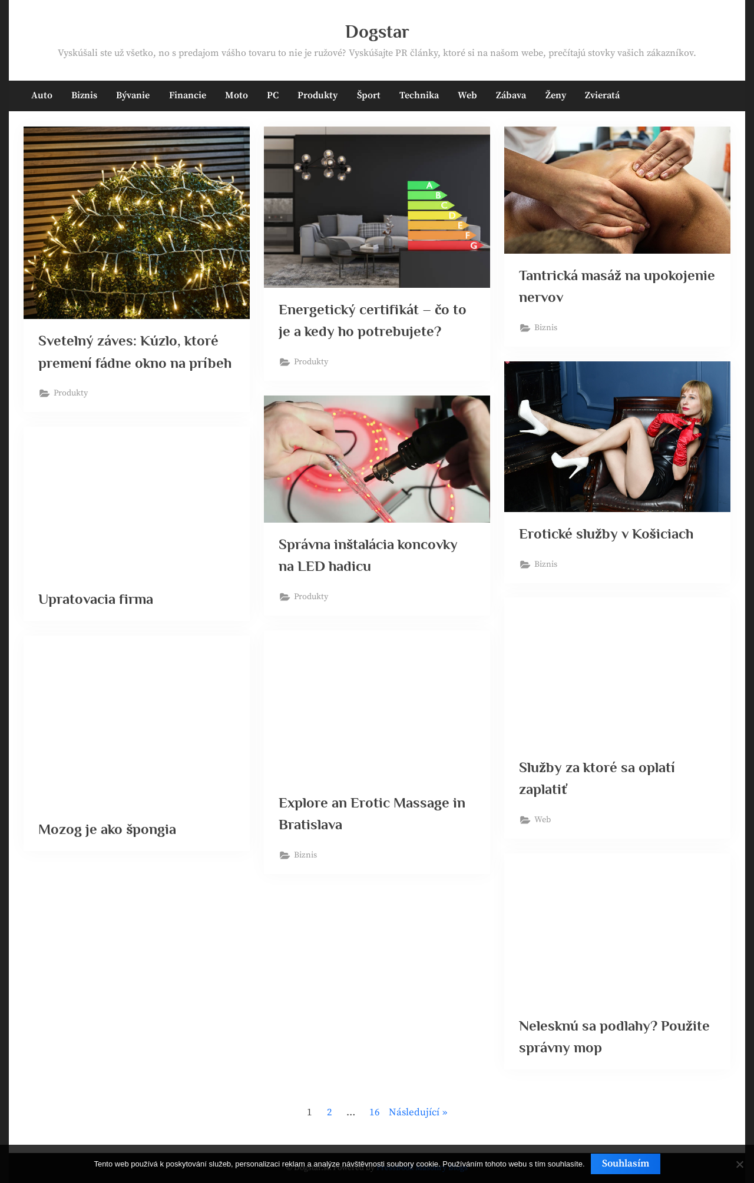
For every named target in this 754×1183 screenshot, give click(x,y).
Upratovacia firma (96, 599)
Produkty (317, 95)
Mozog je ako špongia (108, 830)
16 (374, 1112)
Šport (369, 95)
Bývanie (133, 95)
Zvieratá (602, 95)
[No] (739, 1164)
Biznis (84, 95)
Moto (236, 95)
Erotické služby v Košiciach (607, 533)
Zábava (511, 95)
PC (273, 95)
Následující (414, 1112)
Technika (419, 95)
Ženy (555, 95)
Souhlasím (625, 1163)
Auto (41, 95)
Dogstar (377, 31)
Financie (187, 95)
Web (467, 95)
